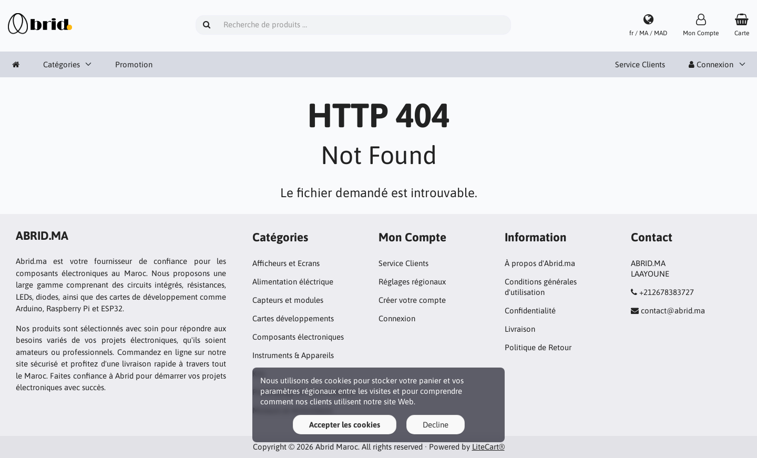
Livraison (520, 328)
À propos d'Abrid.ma (540, 263)
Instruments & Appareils (293, 355)
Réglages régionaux (412, 281)
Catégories (61, 64)
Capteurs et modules (287, 300)
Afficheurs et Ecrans (286, 263)
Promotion (133, 64)
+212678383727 (666, 292)
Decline (435, 424)
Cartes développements (293, 318)
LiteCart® (488, 446)
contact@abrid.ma (673, 310)
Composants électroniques (298, 336)
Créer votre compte (412, 300)
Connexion (711, 64)
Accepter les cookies (344, 424)
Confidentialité (530, 310)
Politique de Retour (538, 347)
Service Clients (640, 64)
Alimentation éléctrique (292, 281)
